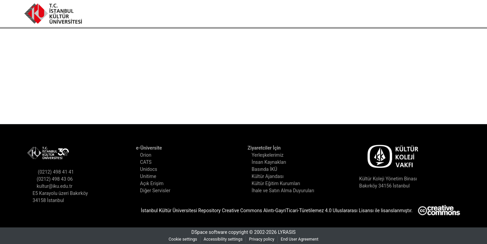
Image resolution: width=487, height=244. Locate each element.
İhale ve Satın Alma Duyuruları (286, 190)
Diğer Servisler (157, 190)
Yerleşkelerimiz (269, 155)
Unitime (150, 176)
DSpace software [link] (208, 232)
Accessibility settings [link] (222, 239)
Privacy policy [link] (263, 239)
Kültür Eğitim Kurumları (277, 183)
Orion (148, 155)
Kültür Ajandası (269, 176)
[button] (53, 13)
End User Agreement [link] (303, 239)
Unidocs (150, 169)
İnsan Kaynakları (271, 162)
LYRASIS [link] (289, 232)
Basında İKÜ (266, 169)
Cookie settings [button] (178, 239)
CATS (148, 162)
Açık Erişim (153, 183)
